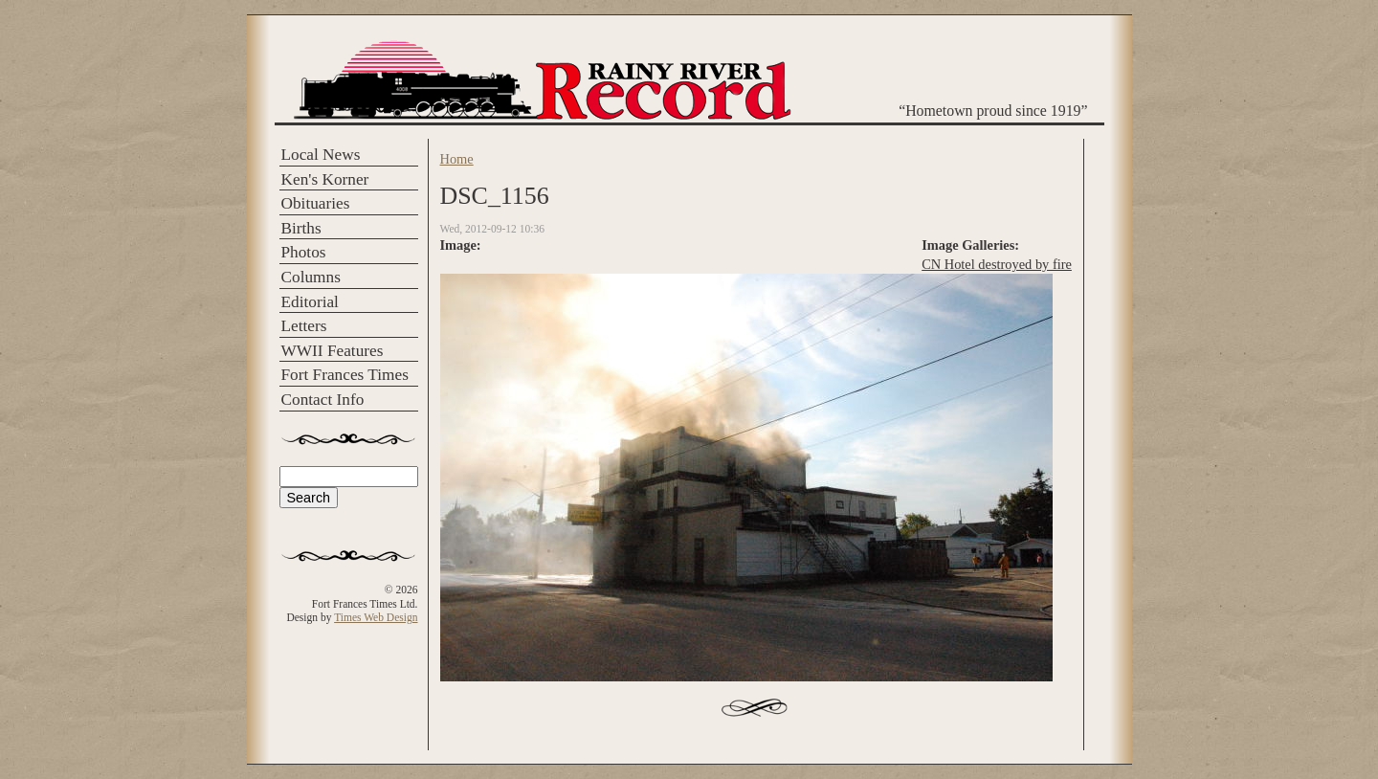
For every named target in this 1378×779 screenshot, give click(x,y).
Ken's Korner (325, 179)
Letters (304, 326)
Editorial (310, 302)
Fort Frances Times (345, 375)
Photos (303, 252)
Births (301, 228)
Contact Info (323, 399)
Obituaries (315, 203)
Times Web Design (375, 617)
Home (457, 159)
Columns (311, 277)
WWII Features (332, 351)
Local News (321, 154)
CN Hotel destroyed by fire (997, 264)
